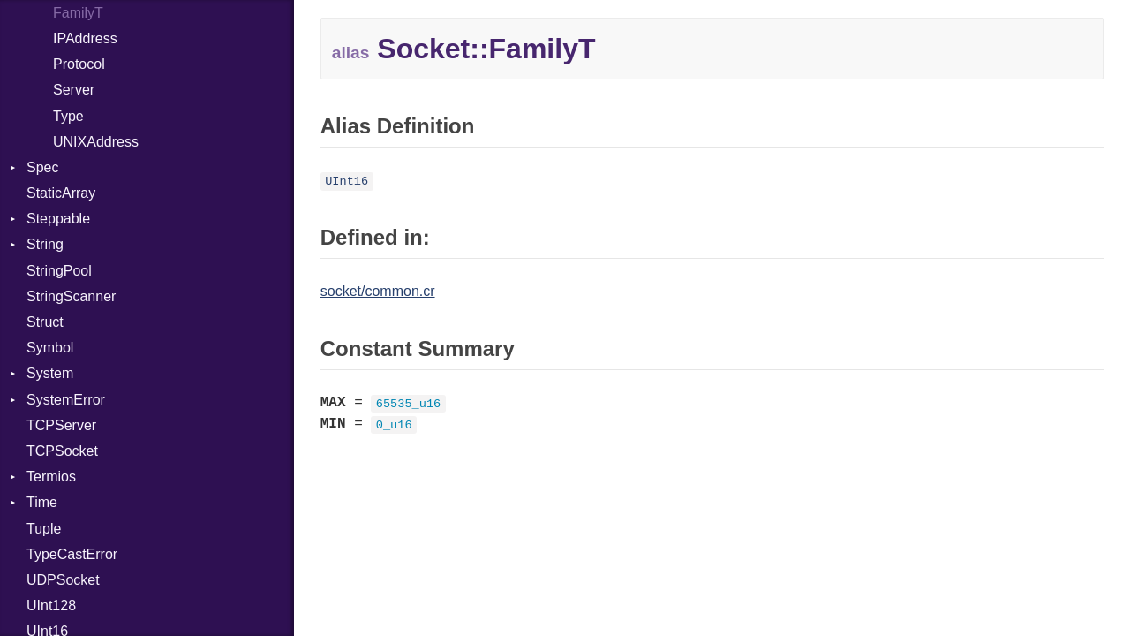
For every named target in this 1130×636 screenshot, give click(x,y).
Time (41, 502)
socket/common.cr (377, 291)
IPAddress (85, 38)
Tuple (43, 528)
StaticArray (60, 193)
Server (73, 89)
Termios (51, 476)
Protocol (79, 64)
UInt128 (51, 605)
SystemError (65, 399)
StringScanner (71, 296)
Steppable (58, 218)
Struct (45, 321)
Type (68, 116)
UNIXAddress (96, 141)
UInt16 (346, 181)
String (45, 244)
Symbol (49, 347)
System (49, 373)
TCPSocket (62, 450)
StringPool (59, 270)
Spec (42, 167)
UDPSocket (63, 579)
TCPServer (61, 425)
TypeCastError (71, 554)
